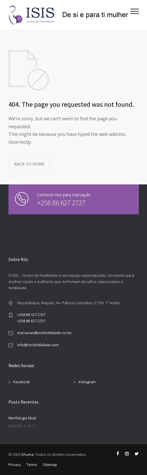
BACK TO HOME (29, 164)
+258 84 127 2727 (31, 314)
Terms (32, 464)
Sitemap (50, 464)
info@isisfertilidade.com (38, 344)
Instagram (87, 381)
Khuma (27, 454)
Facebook (21, 381)
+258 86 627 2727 (55, 202)
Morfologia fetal (22, 417)
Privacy (14, 464)
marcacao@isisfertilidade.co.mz (44, 332)
